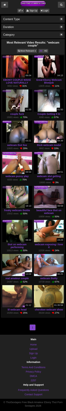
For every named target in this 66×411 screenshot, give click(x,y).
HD (45, 51)
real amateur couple (17, 278)
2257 (33, 380)
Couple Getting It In (48, 114)
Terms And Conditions (33, 367)
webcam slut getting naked (49, 177)
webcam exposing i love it (49, 246)
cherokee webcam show (49, 309)
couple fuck (17, 114)
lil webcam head (17, 309)
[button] (20, 11)
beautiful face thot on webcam (48, 212)
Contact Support (33, 394)
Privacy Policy (33, 371)
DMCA (33, 376)
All (41, 51)
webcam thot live (17, 145)
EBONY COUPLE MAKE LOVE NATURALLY (17, 81)
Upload (33, 349)
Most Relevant (27, 50)
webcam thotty (49, 278)
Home (33, 344)
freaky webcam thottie (17, 210)
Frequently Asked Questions (33, 390)
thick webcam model (49, 145)
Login (44, 10)
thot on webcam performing (17, 246)
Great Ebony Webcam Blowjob (49, 81)
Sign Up (32, 10)
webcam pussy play (17, 176)
